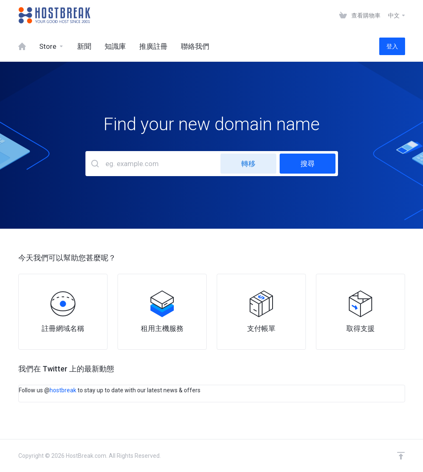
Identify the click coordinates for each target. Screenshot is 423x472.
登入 (392, 46)
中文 (397, 15)
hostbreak (63, 390)
